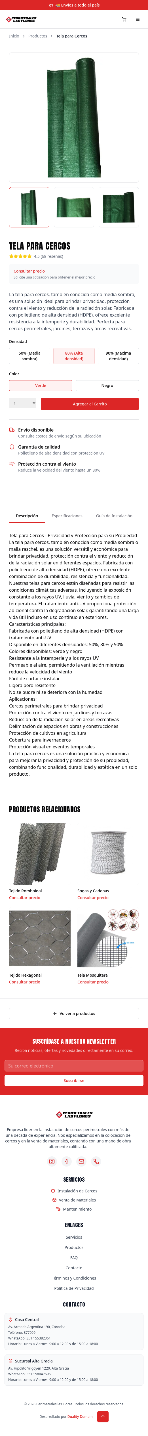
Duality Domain (80, 1416)
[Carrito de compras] (124, 19)
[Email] (81, 1161)
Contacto (73, 1267)
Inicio (14, 36)
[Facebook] (67, 1161)
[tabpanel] (74, 651)
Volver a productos (74, 1013)
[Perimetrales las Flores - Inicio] (21, 19)
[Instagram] (52, 1161)
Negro (107, 385)
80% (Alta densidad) (74, 355)
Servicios (74, 1237)
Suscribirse (74, 1080)
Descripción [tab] (27, 515)
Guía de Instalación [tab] (114, 515)
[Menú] (137, 19)
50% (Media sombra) (30, 355)
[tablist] (74, 516)
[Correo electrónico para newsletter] (74, 1065)
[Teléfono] (96, 1161)
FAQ (74, 1257)
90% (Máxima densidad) (118, 355)
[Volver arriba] (103, 1416)
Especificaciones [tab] (67, 515)
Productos (37, 36)
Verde (40, 385)
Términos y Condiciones (74, 1278)
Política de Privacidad (74, 1288)
